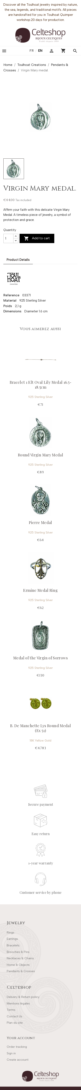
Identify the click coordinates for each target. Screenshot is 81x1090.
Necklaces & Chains (20, 958)
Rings (10, 932)
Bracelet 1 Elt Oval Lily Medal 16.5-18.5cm (41, 385)
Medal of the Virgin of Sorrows (40, 657)
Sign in (11, 1053)
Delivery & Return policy (23, 997)
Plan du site (15, 1023)
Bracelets (13, 945)
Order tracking (17, 1047)
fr (32, 51)
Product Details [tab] (18, 260)
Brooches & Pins (18, 952)
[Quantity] (8, 238)
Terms (11, 1010)
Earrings (12, 939)
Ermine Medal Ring (40, 590)
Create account (17, 1059)
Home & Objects (18, 965)
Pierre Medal (40, 522)
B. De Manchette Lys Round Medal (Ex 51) (40, 728)
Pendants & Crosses (21, 971)
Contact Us (14, 1016)
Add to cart (37, 238)
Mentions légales (18, 1003)
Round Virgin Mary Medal (40, 454)
